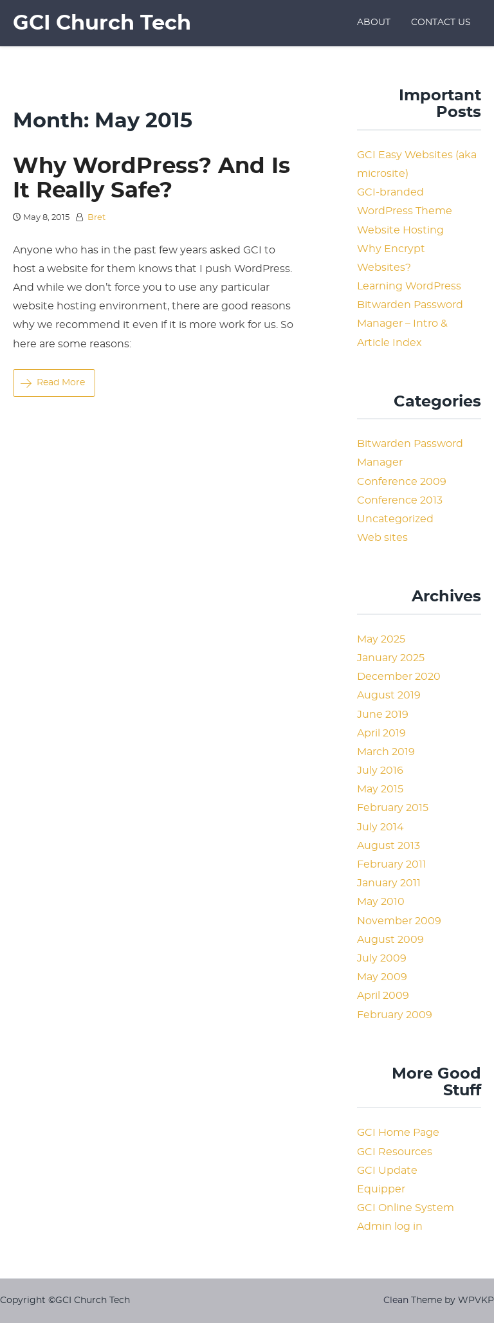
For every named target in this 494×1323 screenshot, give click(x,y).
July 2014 (380, 827)
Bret (96, 218)
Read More (53, 382)
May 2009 (382, 977)
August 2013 (388, 846)
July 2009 (382, 958)
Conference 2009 (401, 482)
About (373, 22)
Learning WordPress (409, 286)
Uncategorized (395, 519)
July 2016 (380, 770)
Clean (395, 1300)
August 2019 (389, 695)
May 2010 (381, 902)
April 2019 (381, 733)
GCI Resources (394, 1152)
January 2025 (391, 658)
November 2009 (399, 921)
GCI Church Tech (102, 23)
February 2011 (391, 864)
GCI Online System (405, 1208)
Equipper (381, 1189)
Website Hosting (400, 230)
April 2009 (383, 995)
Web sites (382, 538)
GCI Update (387, 1170)
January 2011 (389, 883)
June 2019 (382, 714)
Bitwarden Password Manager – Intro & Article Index (410, 323)
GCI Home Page (398, 1132)
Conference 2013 (400, 500)
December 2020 (399, 676)
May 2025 (381, 639)
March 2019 (386, 752)
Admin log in (390, 1226)
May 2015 (380, 789)
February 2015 (392, 808)
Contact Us (441, 22)
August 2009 (390, 940)
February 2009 (394, 1015)
